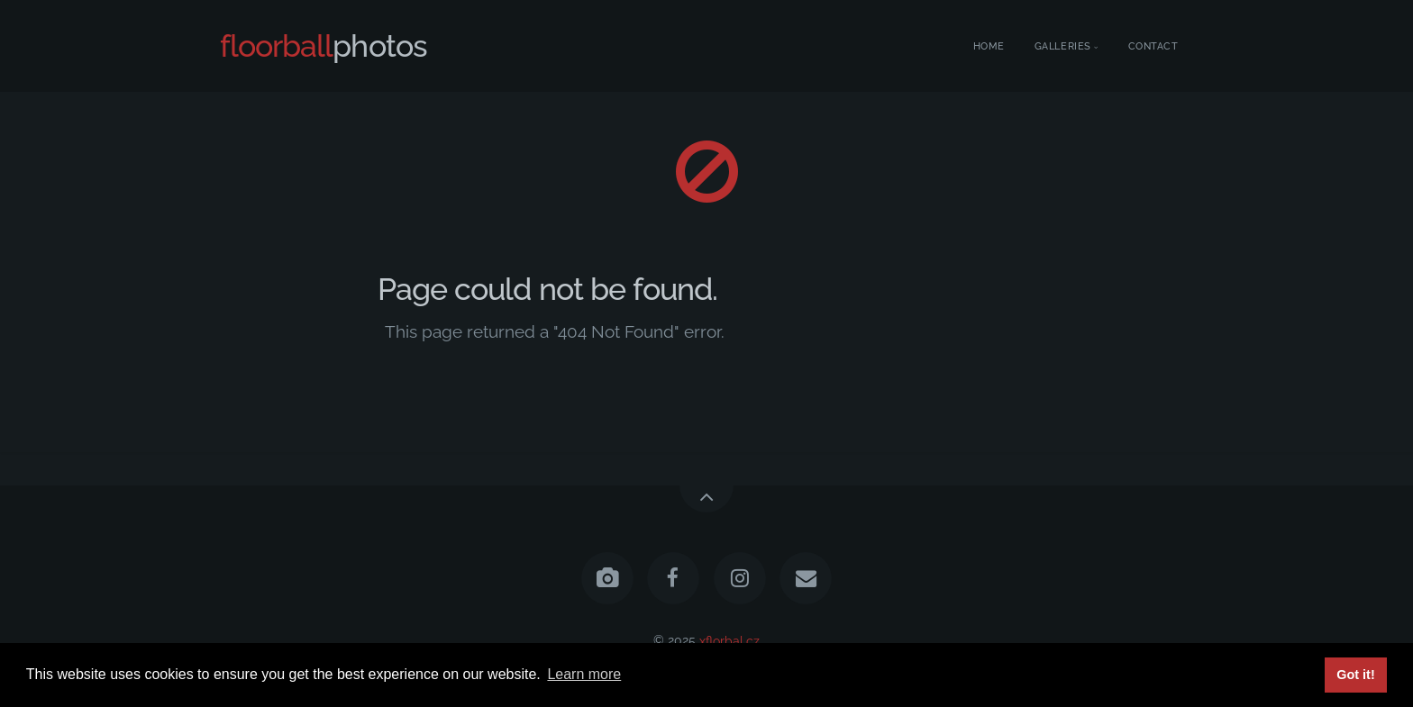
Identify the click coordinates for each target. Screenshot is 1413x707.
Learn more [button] (584, 674)
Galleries (1063, 46)
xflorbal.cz (729, 640)
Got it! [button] (1355, 674)
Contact (1153, 46)
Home (989, 46)
